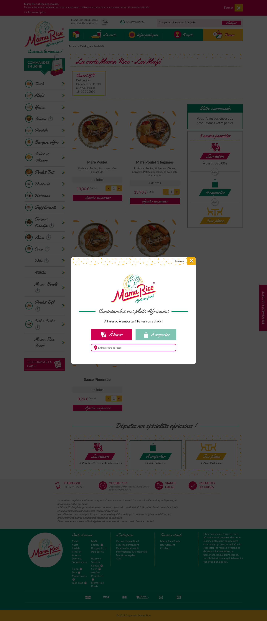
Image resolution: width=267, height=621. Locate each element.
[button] (183, 261)
